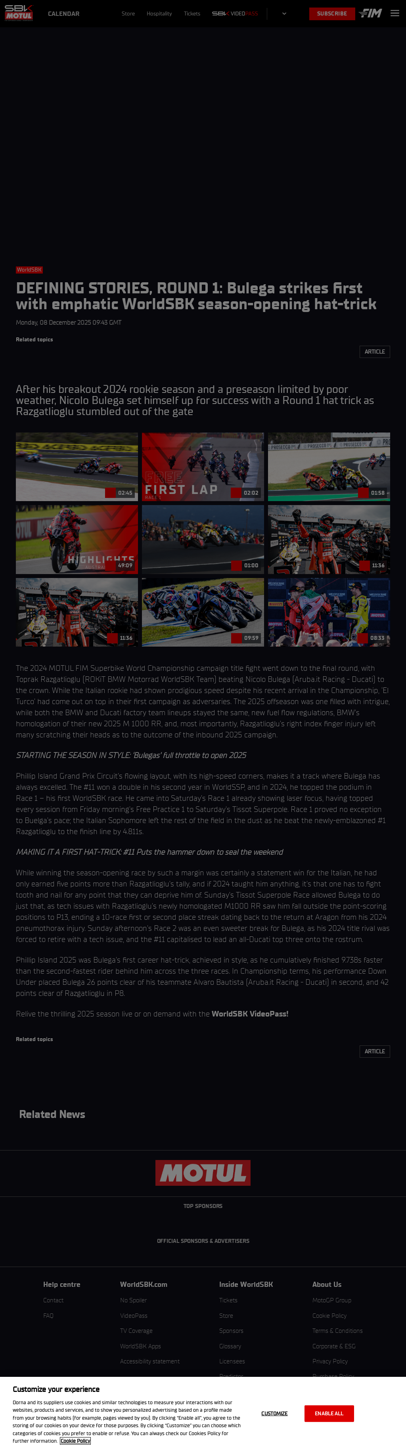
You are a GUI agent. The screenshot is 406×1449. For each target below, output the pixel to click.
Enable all (329, 1413)
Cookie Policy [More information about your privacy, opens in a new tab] (75, 1441)
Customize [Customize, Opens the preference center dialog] (274, 1413)
